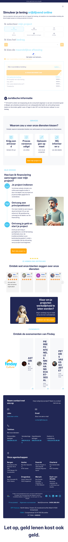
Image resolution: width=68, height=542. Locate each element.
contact (58, 401)
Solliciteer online (12, 416)
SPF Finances (15, 508)
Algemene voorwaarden (28, 502)
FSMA (22, 512)
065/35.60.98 (36, 440)
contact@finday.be (41, 420)
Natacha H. (58, 274)
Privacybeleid (13, 502)
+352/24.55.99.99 (53, 440)
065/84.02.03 (12, 440)
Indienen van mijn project (45, 320)
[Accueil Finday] (8, 6)
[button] (63, 6)
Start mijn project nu (34, 161)
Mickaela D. (29, 274)
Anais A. (43, 274)
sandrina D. (15, 274)
